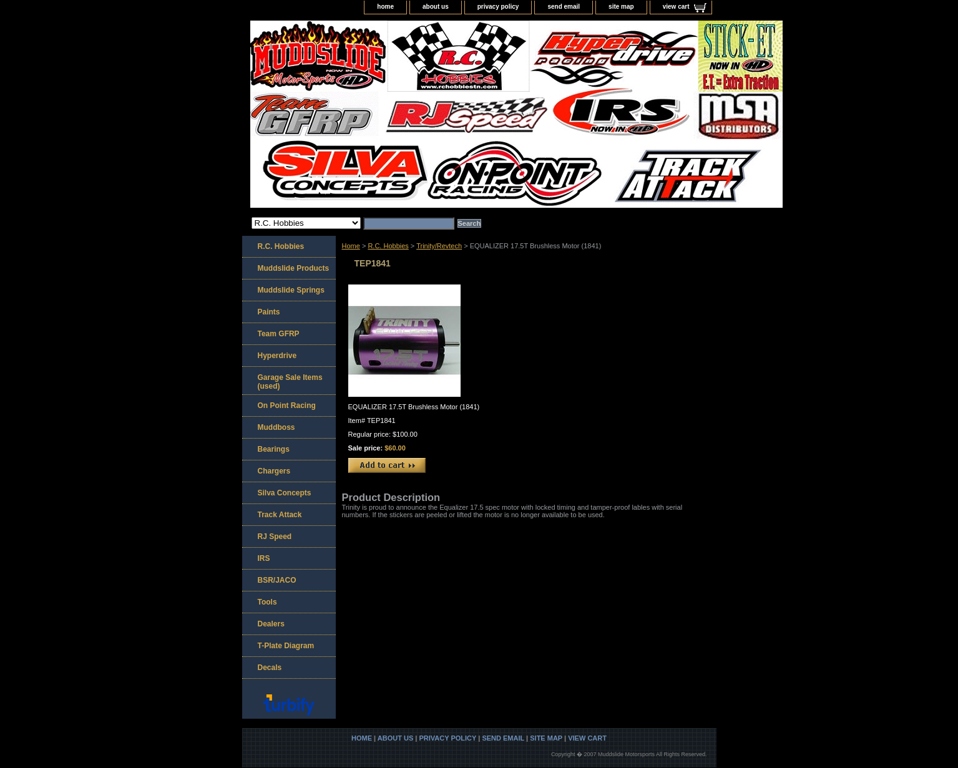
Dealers (271, 624)
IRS (264, 558)
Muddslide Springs (291, 290)
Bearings (274, 449)
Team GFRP (279, 333)
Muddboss (276, 427)
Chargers (274, 471)
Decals (270, 667)
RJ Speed (275, 536)
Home (351, 246)
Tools (267, 602)
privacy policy (498, 6)
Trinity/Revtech (439, 246)
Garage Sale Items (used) (290, 382)
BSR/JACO (277, 580)
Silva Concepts (284, 493)
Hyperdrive (277, 355)
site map (621, 6)
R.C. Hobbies (388, 246)
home (385, 6)
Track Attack (280, 514)
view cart (676, 6)
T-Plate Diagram (286, 645)
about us (436, 6)
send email (563, 6)
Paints (269, 312)
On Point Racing (287, 405)
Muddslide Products (294, 268)
